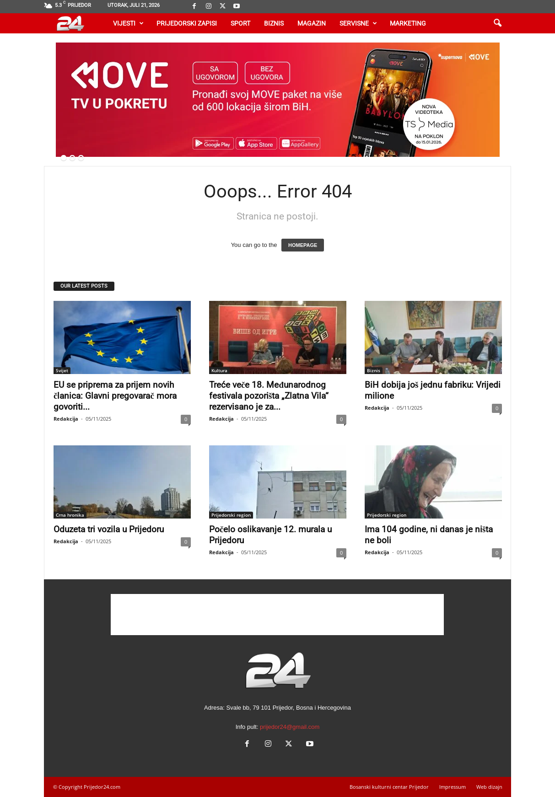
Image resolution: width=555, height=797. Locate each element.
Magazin (311, 23)
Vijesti (128, 23)
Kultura (219, 370)
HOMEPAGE (302, 245)
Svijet (62, 370)
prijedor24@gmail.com (289, 726)
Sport (240, 23)
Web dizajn (489, 786)
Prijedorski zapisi (186, 23)
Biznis (274, 23)
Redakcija (66, 418)
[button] (497, 23)
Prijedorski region (231, 515)
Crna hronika (70, 515)
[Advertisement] (277, 614)
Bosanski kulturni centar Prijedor (389, 786)
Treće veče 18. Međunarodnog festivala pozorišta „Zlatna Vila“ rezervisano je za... (269, 396)
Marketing (408, 23)
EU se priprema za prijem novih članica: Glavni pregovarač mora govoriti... (115, 396)
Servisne (358, 23)
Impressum (452, 786)
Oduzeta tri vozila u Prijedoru (109, 529)
